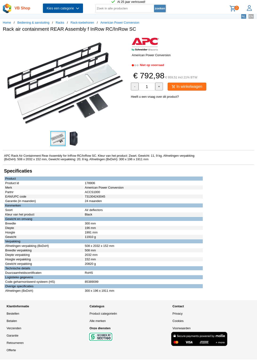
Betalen (12, 321)
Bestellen (13, 313)
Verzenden (14, 328)
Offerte (11, 350)
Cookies (178, 321)
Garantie (12, 335)
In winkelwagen (187, 86)
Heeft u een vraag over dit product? (155, 96)
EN (251, 16)
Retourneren (15, 343)
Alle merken (98, 321)
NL (244, 16)
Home (7, 22)
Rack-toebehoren (82, 22)
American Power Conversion (119, 22)
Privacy (178, 313)
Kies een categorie (63, 8)
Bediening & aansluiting (33, 22)
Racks (60, 22)
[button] (124, 40)
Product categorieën (103, 313)
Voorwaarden (182, 328)
